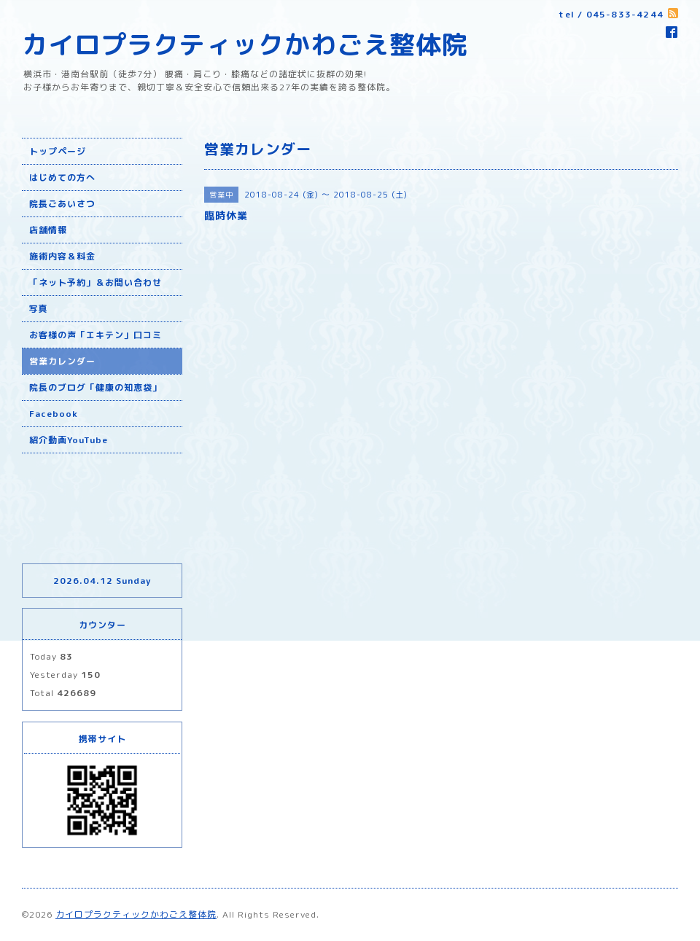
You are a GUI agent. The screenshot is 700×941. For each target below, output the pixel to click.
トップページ (57, 151)
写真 (38, 308)
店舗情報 (48, 230)
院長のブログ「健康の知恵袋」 (95, 387)
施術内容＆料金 (62, 256)
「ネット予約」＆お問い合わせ (95, 282)
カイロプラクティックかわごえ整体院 (245, 44)
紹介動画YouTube (68, 440)
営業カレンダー (62, 361)
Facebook (53, 413)
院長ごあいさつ (62, 204)
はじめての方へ (62, 177)
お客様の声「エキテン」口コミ (95, 335)
